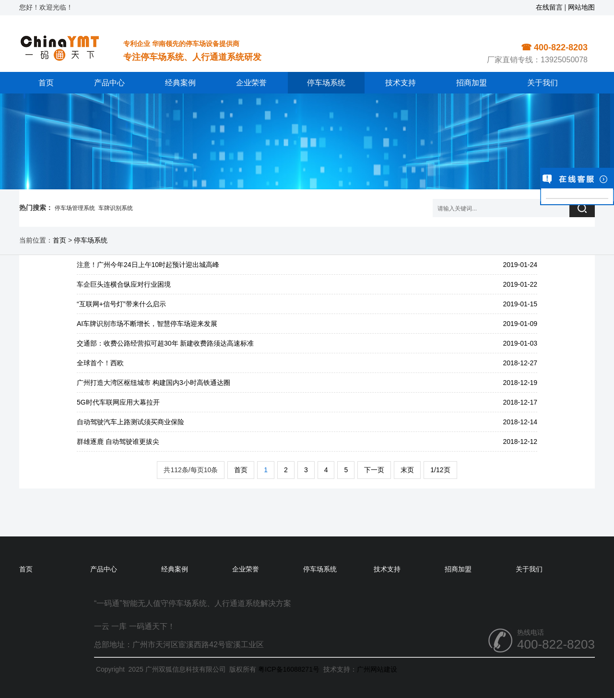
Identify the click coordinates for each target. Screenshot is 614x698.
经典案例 (180, 83)
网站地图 (581, 7)
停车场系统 (326, 83)
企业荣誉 (251, 83)
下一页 (374, 470)
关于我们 (542, 83)
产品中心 (109, 83)
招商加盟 (471, 83)
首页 (46, 83)
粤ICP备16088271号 (288, 669)
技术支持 (400, 83)
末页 (407, 470)
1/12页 (440, 470)
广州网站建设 (377, 669)
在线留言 (549, 7)
